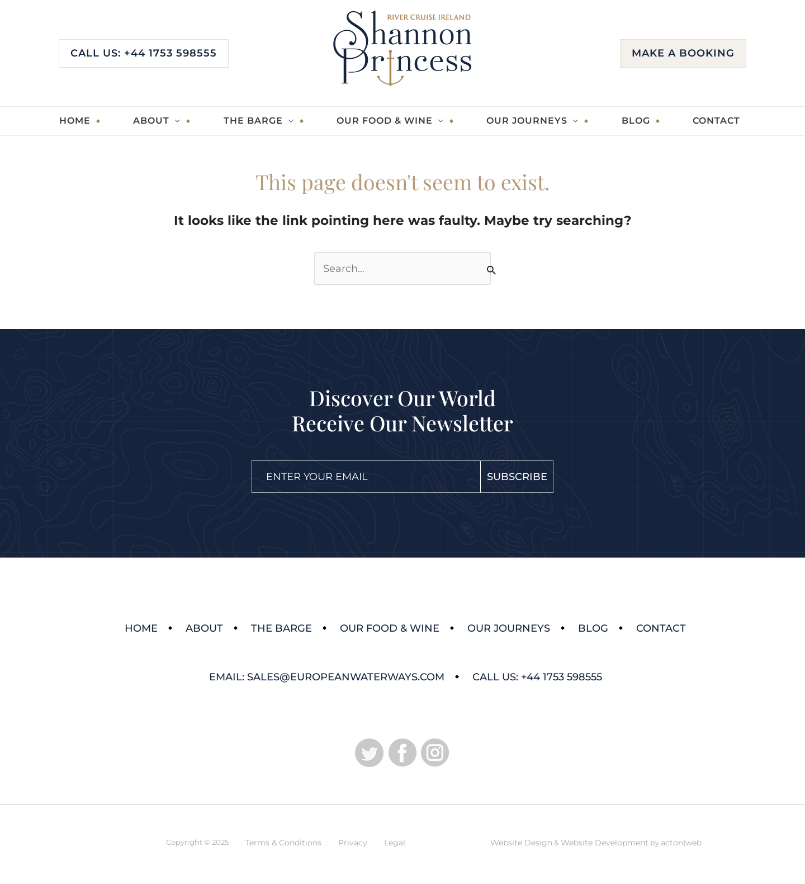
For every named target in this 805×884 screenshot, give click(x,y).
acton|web (681, 843)
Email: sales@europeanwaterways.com (326, 677)
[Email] (366, 476)
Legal (394, 843)
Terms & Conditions (283, 843)
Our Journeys (526, 120)
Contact (716, 120)
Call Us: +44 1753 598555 (143, 53)
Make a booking (683, 53)
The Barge (253, 120)
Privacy (352, 843)
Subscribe (517, 477)
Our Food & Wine (385, 120)
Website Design (521, 843)
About (151, 120)
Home (75, 120)
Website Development (604, 843)
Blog (636, 120)
